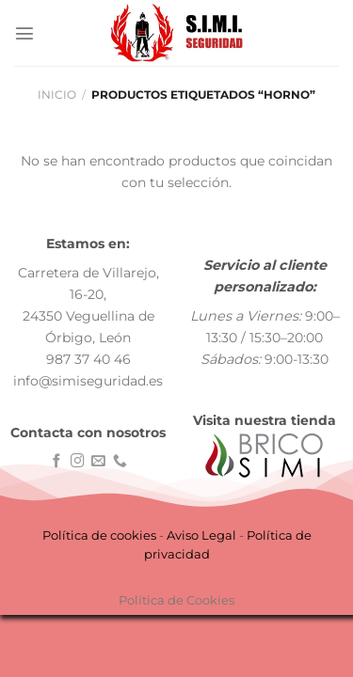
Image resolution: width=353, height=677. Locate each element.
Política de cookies (99, 535)
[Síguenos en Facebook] (57, 461)
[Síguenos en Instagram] (78, 461)
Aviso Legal (201, 535)
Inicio (57, 95)
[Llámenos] (120, 461)
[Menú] (24, 33)
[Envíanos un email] (98, 461)
